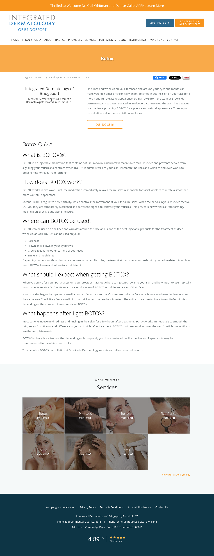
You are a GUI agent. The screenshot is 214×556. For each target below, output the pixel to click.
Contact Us (161, 507)
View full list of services (176, 474)
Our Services (73, 77)
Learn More (155, 5)
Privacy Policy (88, 507)
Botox (88, 77)
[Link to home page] (26, 22)
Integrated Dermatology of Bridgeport (42, 77)
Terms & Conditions (112, 507)
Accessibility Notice (139, 507)
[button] (105, 124)
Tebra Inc (70, 507)
